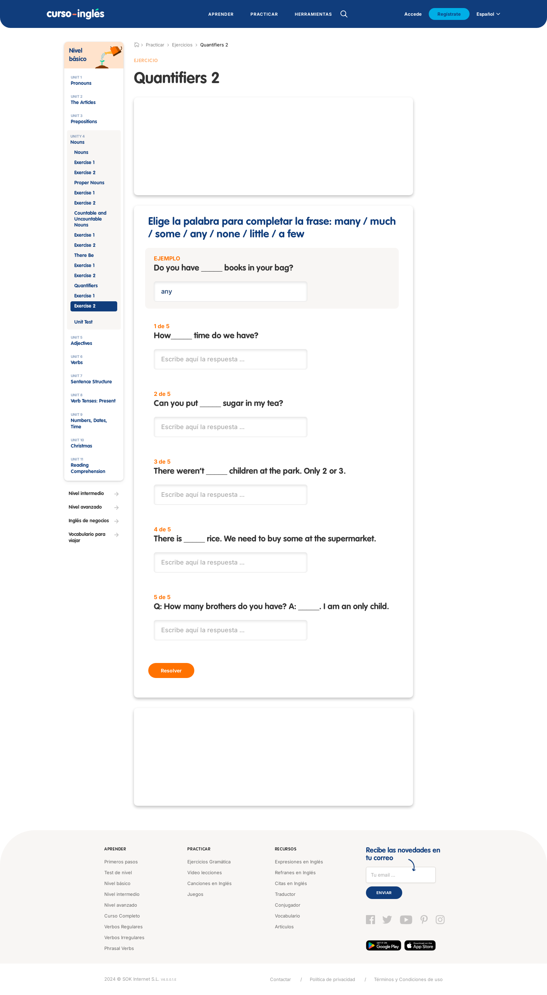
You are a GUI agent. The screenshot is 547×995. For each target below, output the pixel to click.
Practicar (198, 849)
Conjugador (287, 905)
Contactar (280, 979)
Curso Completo (122, 916)
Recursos (286, 849)
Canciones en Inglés (209, 883)
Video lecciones (204, 872)
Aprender (115, 849)
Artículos (284, 926)
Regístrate (449, 14)
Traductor (285, 894)
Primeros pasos (121, 861)
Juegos (195, 894)
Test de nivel (118, 872)
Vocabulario (287, 916)
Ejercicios (182, 44)
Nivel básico (117, 883)
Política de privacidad (332, 979)
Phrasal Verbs (119, 948)
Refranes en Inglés (295, 872)
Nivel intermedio (122, 894)
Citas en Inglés (291, 883)
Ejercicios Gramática (209, 861)
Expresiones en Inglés (299, 861)
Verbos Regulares (123, 926)
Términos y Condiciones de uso (408, 979)
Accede (413, 14)
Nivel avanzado (120, 905)
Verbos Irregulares (124, 937)
